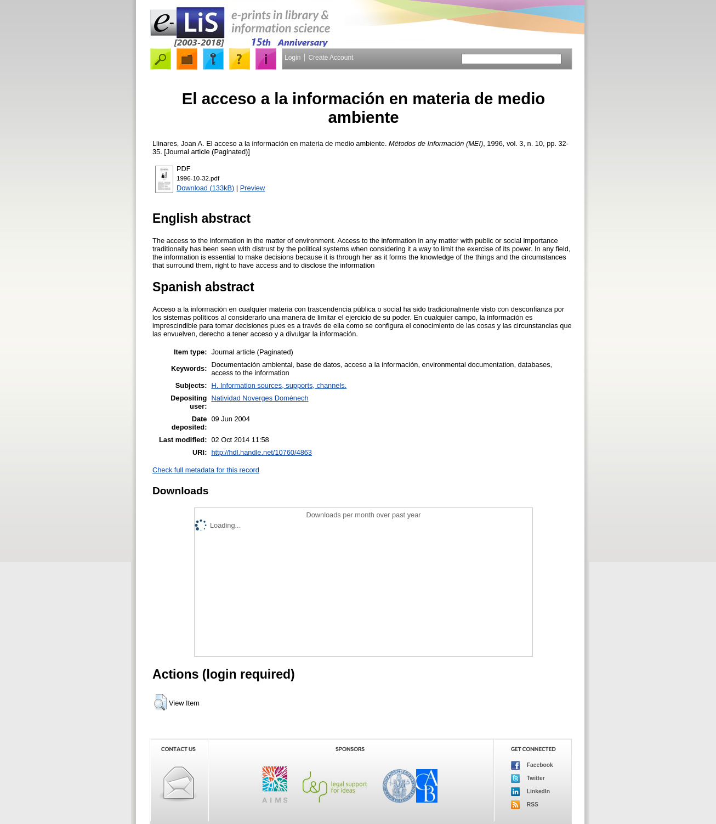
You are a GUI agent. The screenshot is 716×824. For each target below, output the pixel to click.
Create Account (330, 57)
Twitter (528, 778)
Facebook (532, 765)
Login (292, 57)
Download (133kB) (205, 188)
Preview (252, 188)
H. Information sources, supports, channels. (278, 385)
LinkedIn (530, 791)
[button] (160, 702)
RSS (524, 804)
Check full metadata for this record (205, 470)
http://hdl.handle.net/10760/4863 (261, 452)
